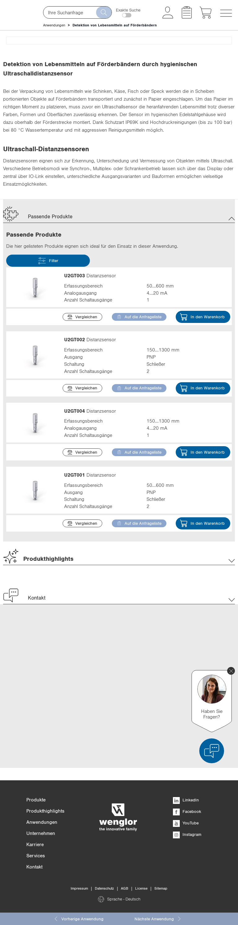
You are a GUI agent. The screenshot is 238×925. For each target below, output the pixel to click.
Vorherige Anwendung (79, 919)
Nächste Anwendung (158, 919)
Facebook (187, 811)
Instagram (187, 834)
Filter (48, 409)
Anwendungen (54, 25)
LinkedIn (186, 800)
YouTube (186, 823)
